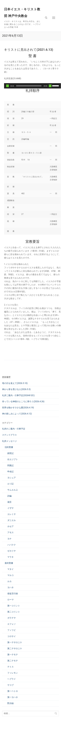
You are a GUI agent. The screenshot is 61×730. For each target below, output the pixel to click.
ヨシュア (11, 477)
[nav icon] (53, 18)
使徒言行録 (12, 593)
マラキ (10, 557)
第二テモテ (12, 660)
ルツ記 (10, 483)
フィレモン (12, 673)
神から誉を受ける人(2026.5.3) (16, 389)
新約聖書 (9, 563)
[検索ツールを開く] (46, 18)
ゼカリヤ (11, 551)
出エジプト (12, 459)
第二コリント (13, 612)
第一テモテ (12, 654)
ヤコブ (10, 685)
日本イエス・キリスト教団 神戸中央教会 (22, 12)
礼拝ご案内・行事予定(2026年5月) (18, 395)
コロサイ (11, 636)
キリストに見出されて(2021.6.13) (28, 50)
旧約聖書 (9, 447)
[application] (32, 85)
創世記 (10, 453)
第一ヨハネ (12, 697)
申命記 (10, 471)
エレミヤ (11, 514)
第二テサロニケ (14, 648)
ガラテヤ (11, 618)
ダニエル (11, 520)
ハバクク (11, 545)
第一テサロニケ (14, 642)
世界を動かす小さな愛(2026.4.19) (18, 407)
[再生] (7, 85)
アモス (10, 532)
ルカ (9, 581)
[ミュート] (50, 85)
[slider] (29, 85)
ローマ (10, 599)
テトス (10, 667)
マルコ (10, 575)
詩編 (9, 496)
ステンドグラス (9, 435)
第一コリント (13, 605)
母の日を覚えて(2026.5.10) (15, 383)
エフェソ (11, 624)
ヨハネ (10, 587)
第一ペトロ (12, 691)
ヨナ (9, 538)
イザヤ (10, 508)
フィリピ (11, 630)
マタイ (10, 569)
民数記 (10, 465)
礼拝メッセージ (9, 441)
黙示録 (10, 703)
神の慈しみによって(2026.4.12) (17, 413)
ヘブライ (11, 679)
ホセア (10, 526)
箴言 (9, 502)
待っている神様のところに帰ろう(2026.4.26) (23, 401)
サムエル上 (12, 490)
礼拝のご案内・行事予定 (13, 429)
